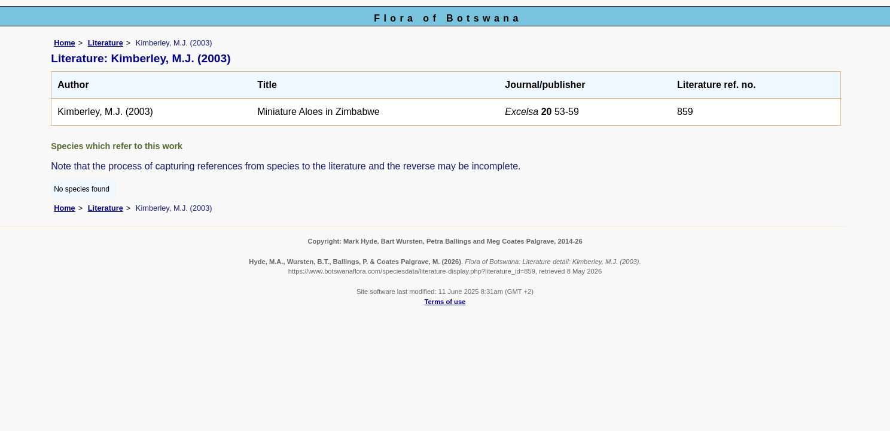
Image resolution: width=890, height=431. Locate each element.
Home (64, 42)
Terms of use (445, 301)
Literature (105, 42)
